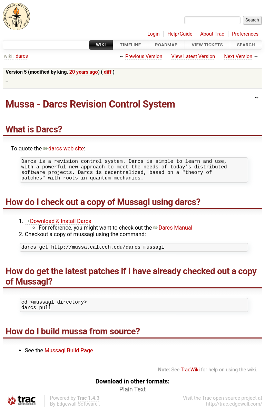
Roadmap (166, 44)
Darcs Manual (172, 232)
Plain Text (132, 396)
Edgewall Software (77, 411)
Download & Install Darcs (58, 225)
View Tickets (207, 44)
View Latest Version (193, 56)
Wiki (101, 44)
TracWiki (190, 377)
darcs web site (63, 148)
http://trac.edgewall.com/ (234, 411)
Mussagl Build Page (69, 357)
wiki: (9, 56)
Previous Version (143, 56)
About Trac (212, 34)
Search (246, 44)
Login (153, 34)
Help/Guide (179, 34)
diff (107, 72)
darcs (22, 56)
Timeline (130, 44)
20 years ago (83, 72)
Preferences (245, 34)
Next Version (238, 56)
